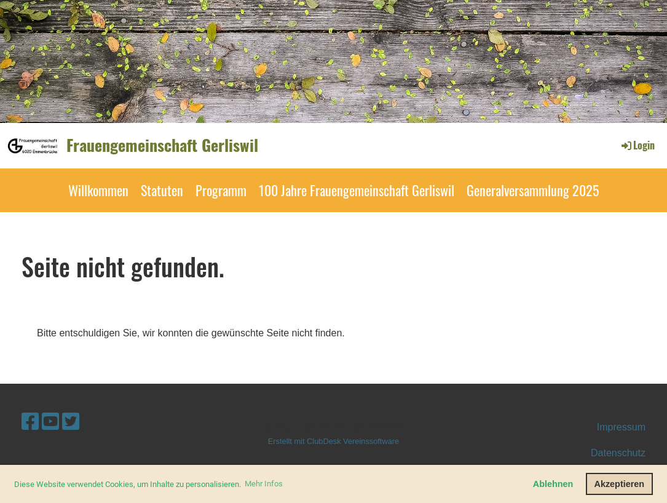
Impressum (621, 427)
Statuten (162, 190)
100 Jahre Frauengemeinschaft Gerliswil (356, 190)
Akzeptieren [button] (619, 484)
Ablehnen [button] (553, 484)
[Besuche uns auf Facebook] (30, 422)
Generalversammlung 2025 (533, 190)
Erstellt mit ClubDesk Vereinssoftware (333, 441)
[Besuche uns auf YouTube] (50, 422)
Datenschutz (618, 453)
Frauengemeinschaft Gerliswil (162, 145)
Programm (221, 190)
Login (637, 145)
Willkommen (98, 190)
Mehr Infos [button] (264, 483)
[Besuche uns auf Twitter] (70, 422)
